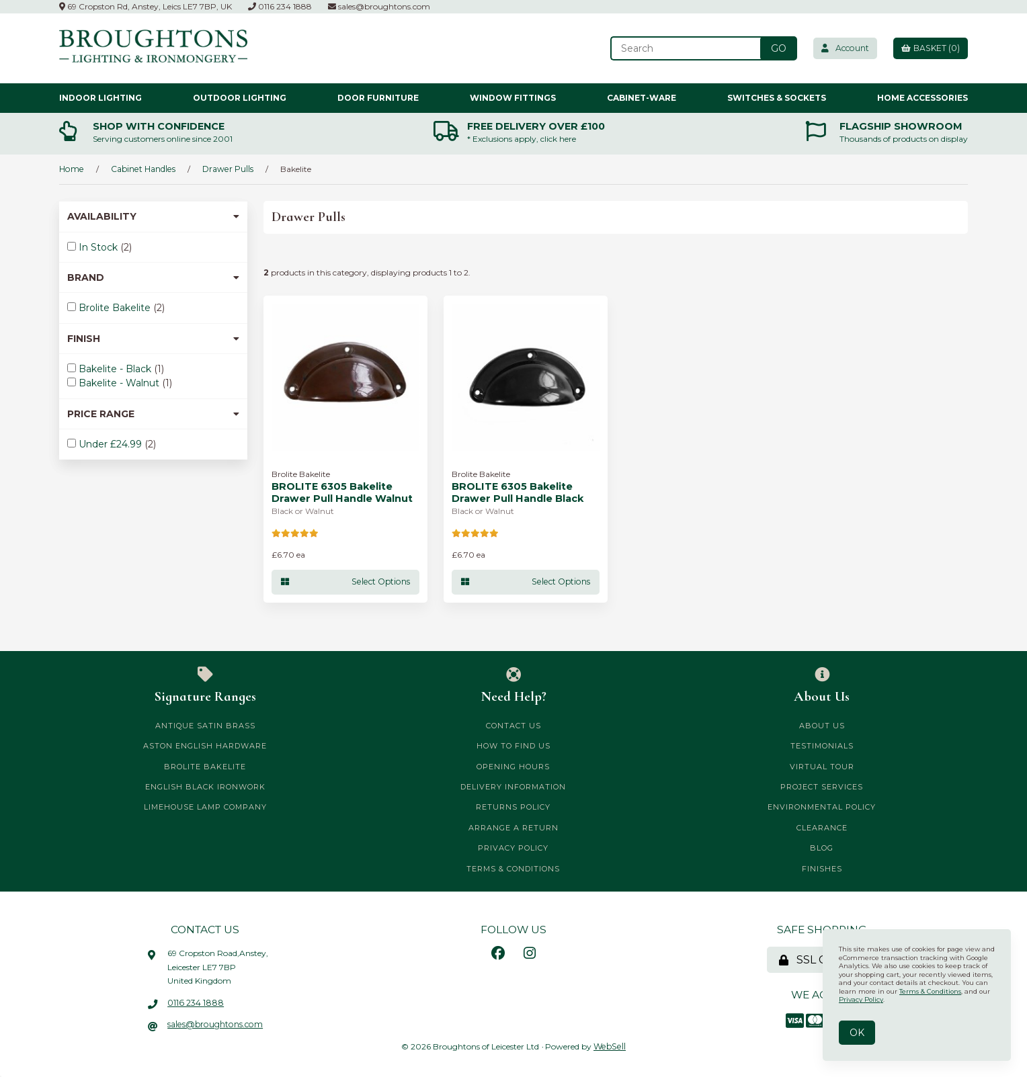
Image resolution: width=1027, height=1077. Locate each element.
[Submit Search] (774, 48)
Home (71, 168)
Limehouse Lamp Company (205, 807)
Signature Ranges (205, 685)
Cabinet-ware (641, 97)
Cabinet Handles (141, 168)
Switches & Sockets (776, 97)
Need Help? (514, 685)
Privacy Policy (513, 848)
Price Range (153, 413)
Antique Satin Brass (205, 725)
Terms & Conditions (513, 868)
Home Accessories (922, 97)
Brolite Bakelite (116, 308)
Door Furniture (378, 97)
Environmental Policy (822, 807)
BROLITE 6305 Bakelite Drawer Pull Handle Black (517, 492)
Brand (153, 277)
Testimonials (822, 745)
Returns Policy (513, 807)
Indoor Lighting (100, 97)
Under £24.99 (112, 444)
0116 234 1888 (280, 6)
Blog (821, 848)
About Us (821, 685)
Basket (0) (929, 48)
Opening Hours (513, 766)
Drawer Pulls (225, 168)
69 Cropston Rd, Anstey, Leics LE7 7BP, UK (145, 6)
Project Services (821, 786)
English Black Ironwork (205, 786)
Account (842, 48)
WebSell (610, 1046)
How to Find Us (513, 745)
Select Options (345, 581)
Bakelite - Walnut (120, 383)
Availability (153, 216)
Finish (153, 338)
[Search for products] (682, 48)
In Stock (99, 247)
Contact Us (513, 725)
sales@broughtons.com (379, 6)
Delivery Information (513, 786)
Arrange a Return (513, 827)
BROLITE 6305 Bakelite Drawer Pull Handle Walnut (341, 492)
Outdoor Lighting (239, 97)
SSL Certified (822, 959)
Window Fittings (513, 97)
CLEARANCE (822, 827)
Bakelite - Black (116, 369)
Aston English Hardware (205, 745)
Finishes (822, 868)
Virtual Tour (822, 766)
